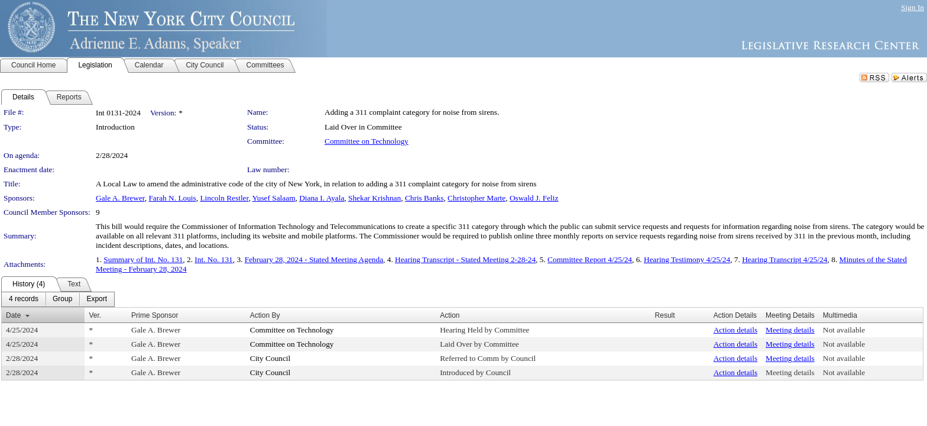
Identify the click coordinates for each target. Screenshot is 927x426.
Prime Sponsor (154, 315)
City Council (270, 358)
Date (13, 315)
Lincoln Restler (224, 197)
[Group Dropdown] (62, 299)
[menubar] (58, 299)
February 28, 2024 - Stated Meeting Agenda (314, 259)
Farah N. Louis (172, 197)
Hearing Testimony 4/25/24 (687, 259)
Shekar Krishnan (374, 197)
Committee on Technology (367, 141)
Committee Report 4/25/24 (589, 259)
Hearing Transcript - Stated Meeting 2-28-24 (465, 259)
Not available (844, 329)
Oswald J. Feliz (534, 197)
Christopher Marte (476, 197)
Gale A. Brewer (120, 197)
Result (665, 315)
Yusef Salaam (274, 197)
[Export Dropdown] (96, 299)
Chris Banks (424, 197)
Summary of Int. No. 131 (143, 259)
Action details (735, 329)
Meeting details (790, 329)
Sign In (912, 7)
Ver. (95, 315)
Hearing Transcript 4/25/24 (784, 259)
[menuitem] (24, 299)
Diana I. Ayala (321, 197)
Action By (265, 315)
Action (449, 315)
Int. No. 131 (213, 259)
